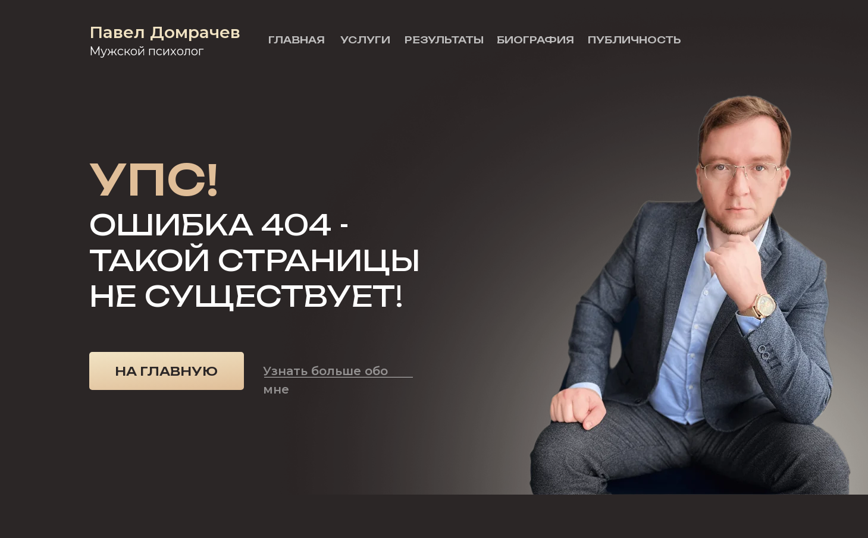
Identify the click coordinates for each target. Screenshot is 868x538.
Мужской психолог (146, 51)
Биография (535, 40)
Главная (296, 40)
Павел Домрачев (164, 32)
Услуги (365, 40)
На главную (166, 371)
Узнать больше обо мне (325, 380)
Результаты (444, 40)
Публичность (634, 40)
